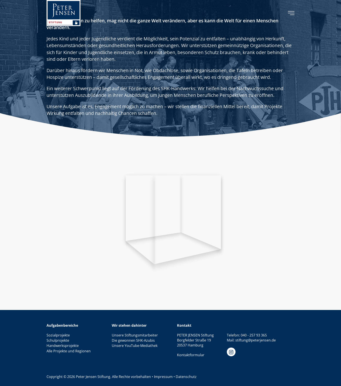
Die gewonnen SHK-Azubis (133, 340)
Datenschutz (186, 376)
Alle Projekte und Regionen (69, 351)
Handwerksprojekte (63, 345)
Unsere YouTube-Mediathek (134, 345)
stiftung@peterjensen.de (255, 340)
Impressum (163, 376)
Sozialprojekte (58, 335)
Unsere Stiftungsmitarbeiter (135, 335)
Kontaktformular (190, 355)
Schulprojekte (58, 340)
